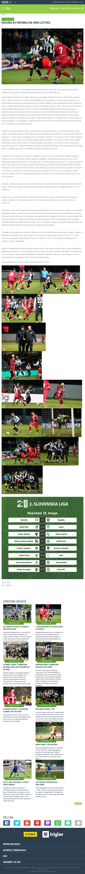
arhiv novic (78, 803)
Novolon (52, 871)
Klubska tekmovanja (72, 2)
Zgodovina (75, 8)
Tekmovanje (54, 8)
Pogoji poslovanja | (75, 867)
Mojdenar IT (46, 871)
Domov (3, 14)
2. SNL (6, 8)
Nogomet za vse (12, 862)
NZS (81, 2)
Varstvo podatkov (42, 869)
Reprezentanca (58, 2)
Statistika (65, 8)
